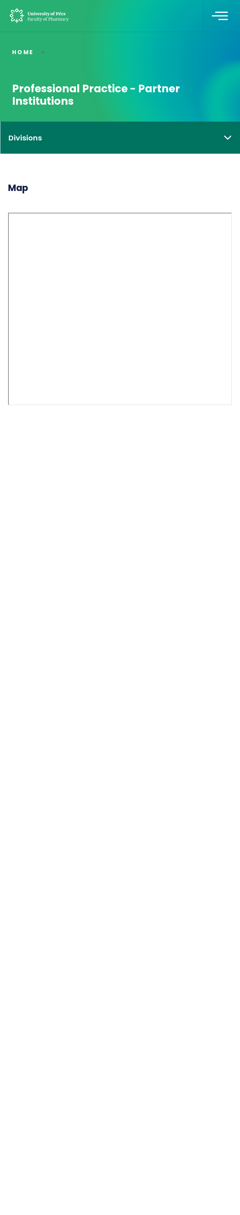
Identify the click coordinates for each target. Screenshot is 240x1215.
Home (23, 52)
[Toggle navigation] (220, 16)
